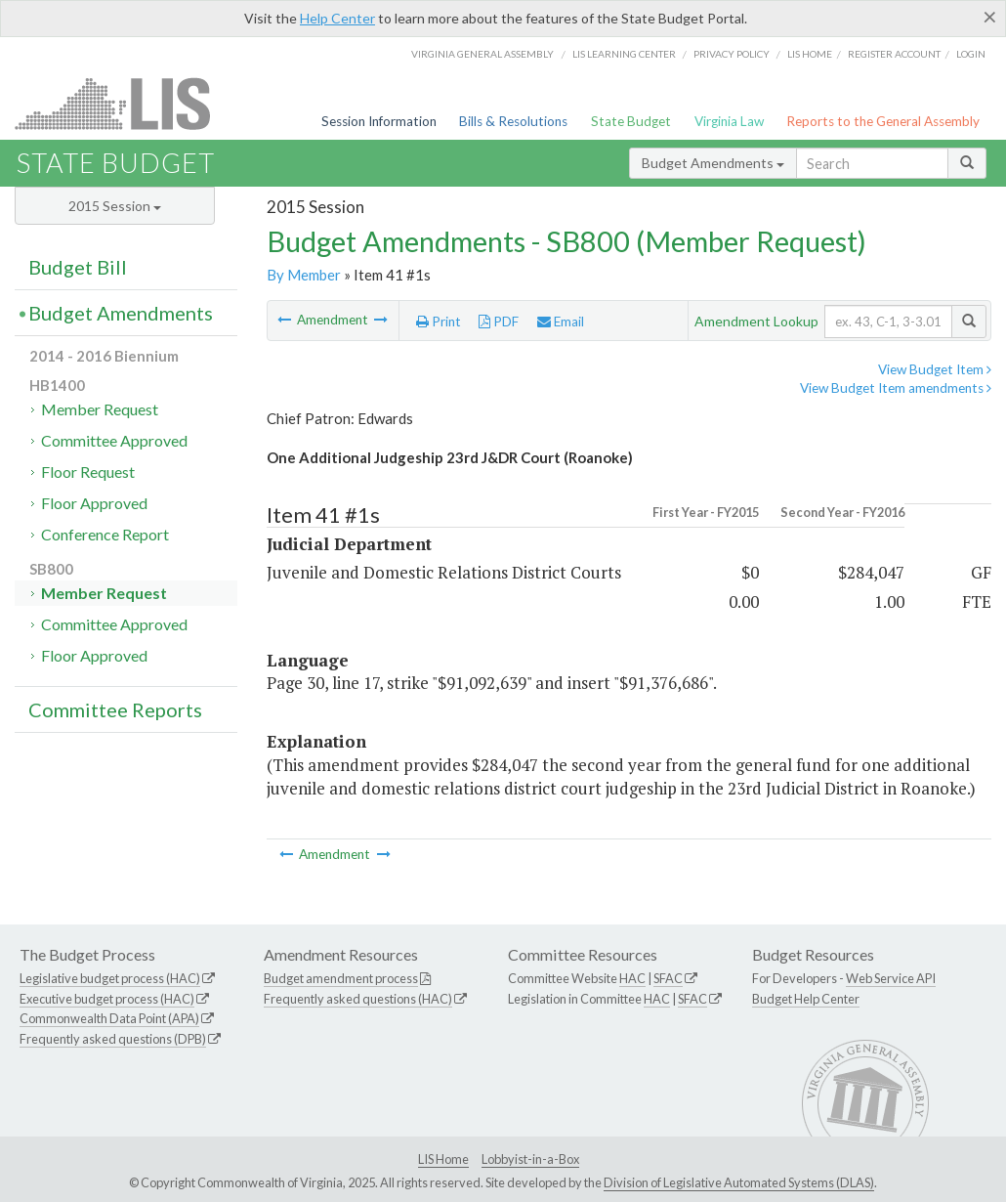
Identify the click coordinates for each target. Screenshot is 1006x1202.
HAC (632, 978)
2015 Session (114, 205)
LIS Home (443, 1159)
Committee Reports (115, 709)
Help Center (337, 18)
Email (560, 321)
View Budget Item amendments (895, 388)
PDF (499, 321)
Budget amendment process (341, 978)
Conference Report (105, 534)
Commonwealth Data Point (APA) (109, 1018)
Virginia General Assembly (482, 54)
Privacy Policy (731, 54)
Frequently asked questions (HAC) (358, 999)
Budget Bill (77, 267)
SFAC (668, 978)
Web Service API (891, 978)
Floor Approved (94, 503)
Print (438, 321)
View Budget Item (934, 369)
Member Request (99, 409)
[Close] (990, 16)
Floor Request (88, 471)
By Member (304, 274)
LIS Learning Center (624, 54)
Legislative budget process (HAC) (110, 978)
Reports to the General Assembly (883, 121)
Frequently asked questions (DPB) (113, 1039)
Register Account (894, 54)
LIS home (809, 54)
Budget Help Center (805, 999)
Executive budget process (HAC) (107, 999)
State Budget (631, 121)
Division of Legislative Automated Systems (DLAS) (739, 1182)
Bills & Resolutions (513, 121)
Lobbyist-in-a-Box (530, 1159)
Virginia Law (729, 121)
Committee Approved (114, 440)
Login (970, 54)
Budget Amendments (713, 162)
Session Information (379, 121)
